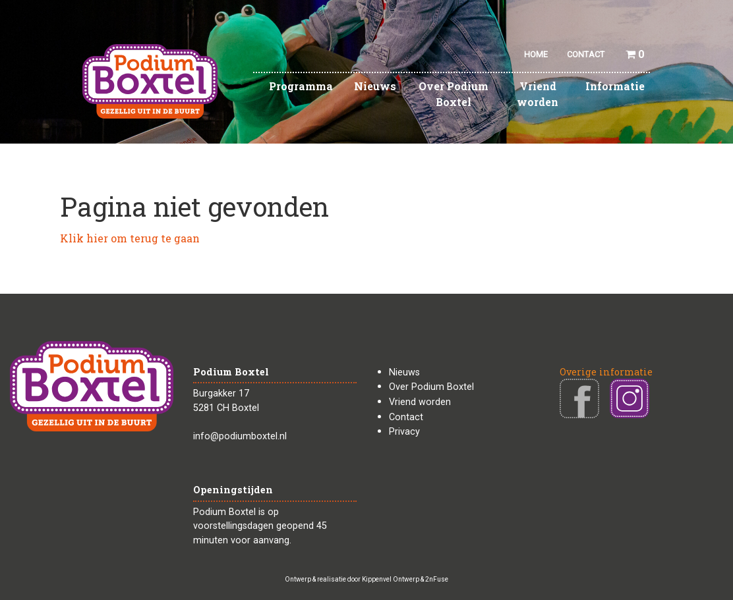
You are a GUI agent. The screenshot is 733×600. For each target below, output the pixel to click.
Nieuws (375, 86)
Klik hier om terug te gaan (130, 238)
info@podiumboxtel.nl (240, 436)
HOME (536, 54)
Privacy (404, 431)
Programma (301, 86)
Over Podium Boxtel (453, 94)
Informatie (615, 86)
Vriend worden (537, 94)
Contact (406, 417)
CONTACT (585, 54)
